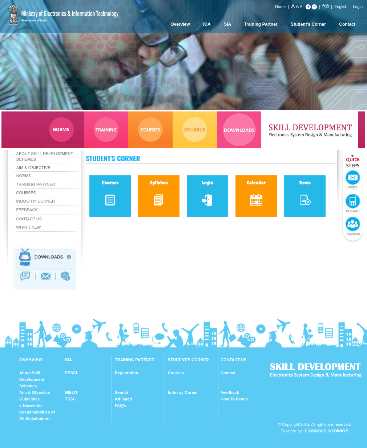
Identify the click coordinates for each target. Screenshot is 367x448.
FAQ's (120, 405)
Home (280, 6)
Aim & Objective (34, 392)
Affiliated (123, 399)
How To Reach (234, 399)
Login (358, 6)
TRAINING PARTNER (134, 360)
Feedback (230, 392)
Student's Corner (308, 24)
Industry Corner (183, 392)
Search (121, 392)
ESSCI (71, 373)
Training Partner (261, 24)
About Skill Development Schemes (31, 379)
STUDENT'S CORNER (188, 360)
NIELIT (71, 392)
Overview (180, 24)
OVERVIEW (31, 359)
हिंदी (325, 6)
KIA (207, 24)
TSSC (70, 399)
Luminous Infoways (326, 431)
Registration (126, 373)
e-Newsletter (31, 405)
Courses (176, 373)
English (340, 6)
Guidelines (29, 399)
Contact (347, 24)
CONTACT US (233, 360)
